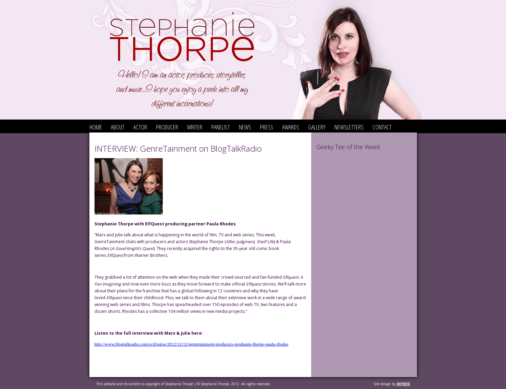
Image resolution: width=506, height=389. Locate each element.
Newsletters (349, 127)
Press (266, 127)
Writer (194, 127)
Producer (167, 127)
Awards (290, 127)
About (118, 127)
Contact (382, 127)
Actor (140, 127)
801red (403, 383)
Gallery (317, 127)
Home (95, 127)
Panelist (220, 127)
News (245, 127)
